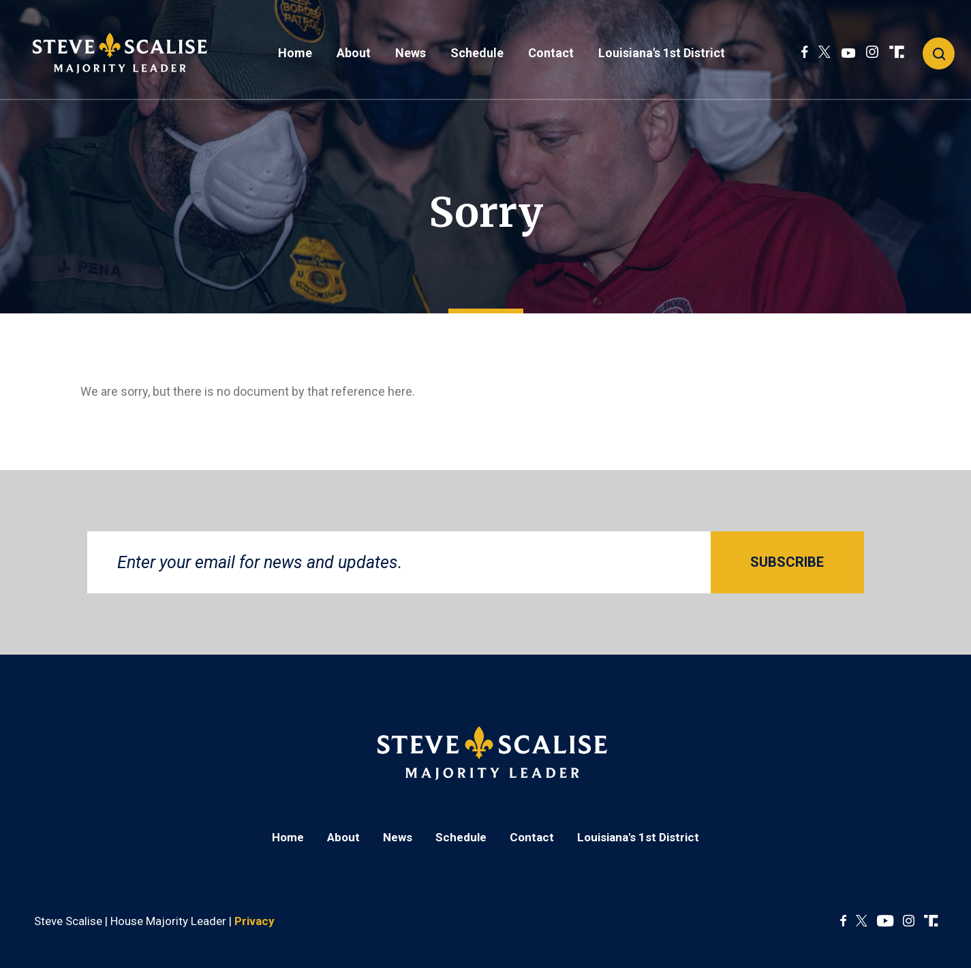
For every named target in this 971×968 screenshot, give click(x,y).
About (354, 53)
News (410, 53)
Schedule (477, 53)
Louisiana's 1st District (661, 53)
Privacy (254, 921)
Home (295, 53)
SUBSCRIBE (787, 562)
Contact (551, 53)
